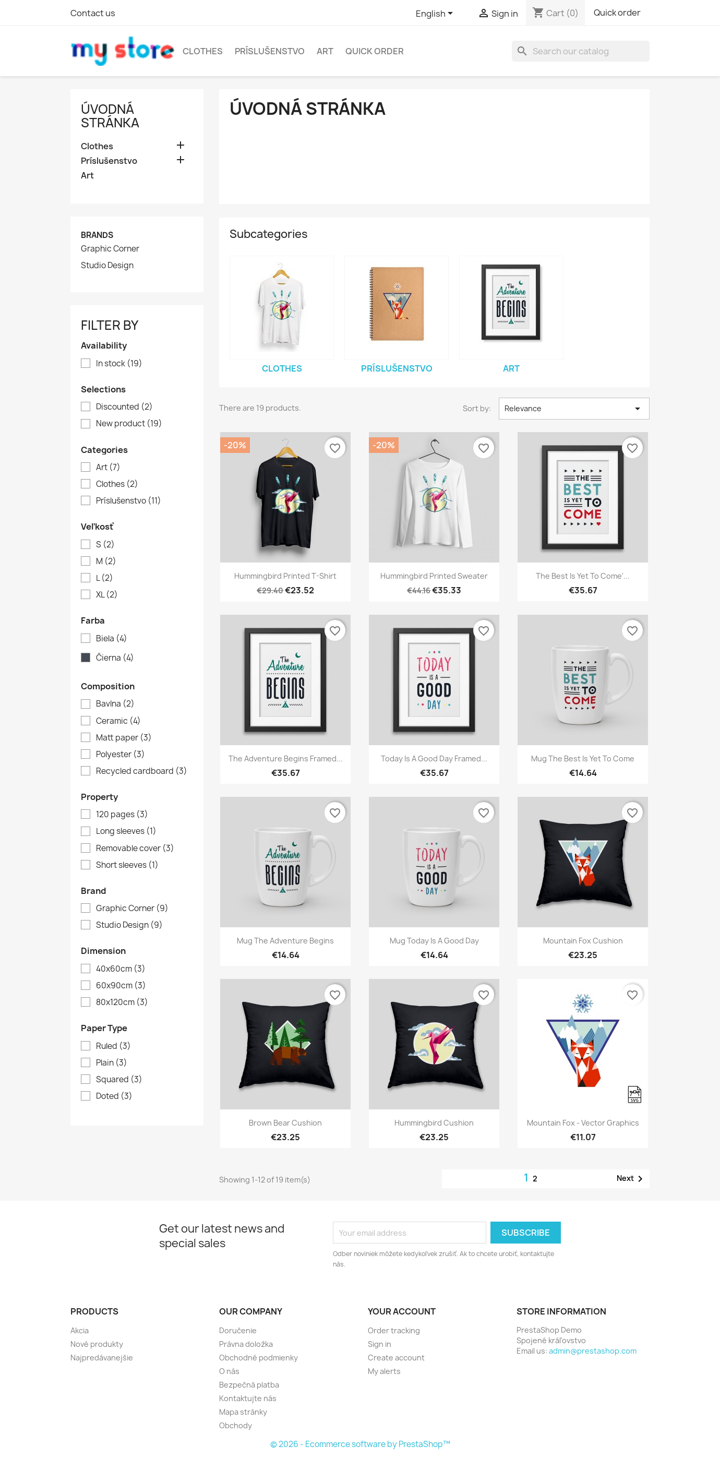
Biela (111, 639)
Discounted (124, 407)
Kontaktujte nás (248, 1398)
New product (129, 424)
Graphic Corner (110, 249)
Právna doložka (246, 1344)
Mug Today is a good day (434, 941)
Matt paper (124, 738)
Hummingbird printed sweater (434, 576)
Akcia (79, 1330)
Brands (97, 235)
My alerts (384, 1371)
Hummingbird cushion (434, 1123)
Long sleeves (126, 831)
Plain (111, 1063)
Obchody (235, 1425)
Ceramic (118, 721)
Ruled (113, 1046)
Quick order (617, 12)
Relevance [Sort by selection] (574, 408)
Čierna (115, 658)
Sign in (379, 1344)
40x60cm (121, 969)
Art (325, 51)
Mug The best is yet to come (582, 758)
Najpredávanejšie (101, 1358)
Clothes (203, 51)
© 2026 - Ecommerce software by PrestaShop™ (360, 1444)
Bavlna (115, 704)
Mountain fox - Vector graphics (583, 1123)
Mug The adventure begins (285, 941)
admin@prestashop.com (593, 1351)
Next (631, 1179)
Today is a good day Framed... (434, 758)
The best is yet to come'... (583, 576)
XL (107, 595)
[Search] (581, 51)
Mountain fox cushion (583, 941)
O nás (229, 1371)
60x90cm (121, 986)
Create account (396, 1358)
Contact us (92, 13)
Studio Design (107, 265)
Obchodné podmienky (258, 1358)
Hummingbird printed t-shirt (285, 576)
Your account (402, 1311)
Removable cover (135, 848)
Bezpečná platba (249, 1385)
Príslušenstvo (270, 51)
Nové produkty (96, 1344)
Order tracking (394, 1330)
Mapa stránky (243, 1412)
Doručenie (238, 1330)
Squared (119, 1079)
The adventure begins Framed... (286, 758)
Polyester (120, 754)
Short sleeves (127, 865)
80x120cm (122, 1002)
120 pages (122, 814)
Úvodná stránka (110, 116)
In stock (119, 363)
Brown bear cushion (285, 1123)
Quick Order (374, 51)
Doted (114, 1096)
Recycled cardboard (141, 771)
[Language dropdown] (436, 14)
